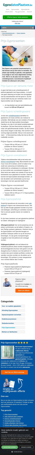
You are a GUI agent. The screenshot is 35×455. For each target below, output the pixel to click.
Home (7, 9)
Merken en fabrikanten (9, 332)
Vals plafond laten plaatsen (13, 416)
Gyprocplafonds (25, 9)
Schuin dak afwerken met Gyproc (15, 425)
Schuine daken (9, 11)
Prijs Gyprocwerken (8, 327)
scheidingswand (14, 116)
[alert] (17, 441)
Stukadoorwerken (8, 323)
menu (4, 28)
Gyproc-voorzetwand (8, 162)
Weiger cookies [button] (26, 447)
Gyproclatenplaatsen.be (8, 33)
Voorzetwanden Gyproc (12, 421)
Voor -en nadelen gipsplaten (11, 306)
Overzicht (29, 11)
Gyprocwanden (15, 9)
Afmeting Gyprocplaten (10, 310)
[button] (17, 452)
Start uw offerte (24, 290)
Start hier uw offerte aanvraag (14, 372)
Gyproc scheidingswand (12, 419)
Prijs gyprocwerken (20, 11)
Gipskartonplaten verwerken (11, 315)
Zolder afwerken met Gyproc (14, 423)
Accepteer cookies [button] (10, 447)
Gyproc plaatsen (21, 33)
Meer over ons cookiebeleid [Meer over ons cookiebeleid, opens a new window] (8, 444)
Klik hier (17, 23)
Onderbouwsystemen (9, 319)
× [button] (33, 429)
